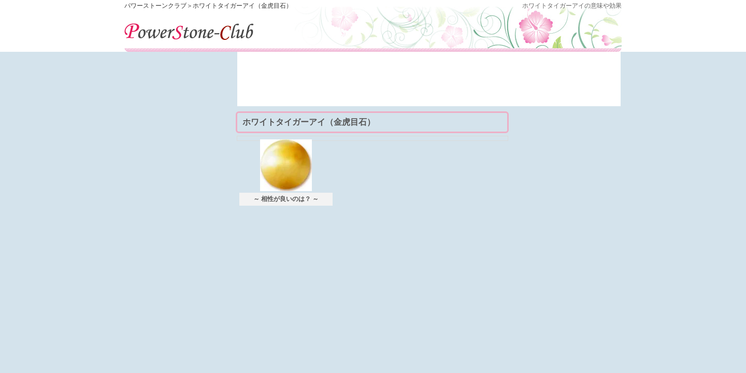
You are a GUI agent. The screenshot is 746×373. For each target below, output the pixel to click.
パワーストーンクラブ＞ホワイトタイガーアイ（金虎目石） (208, 5)
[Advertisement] (429, 83)
